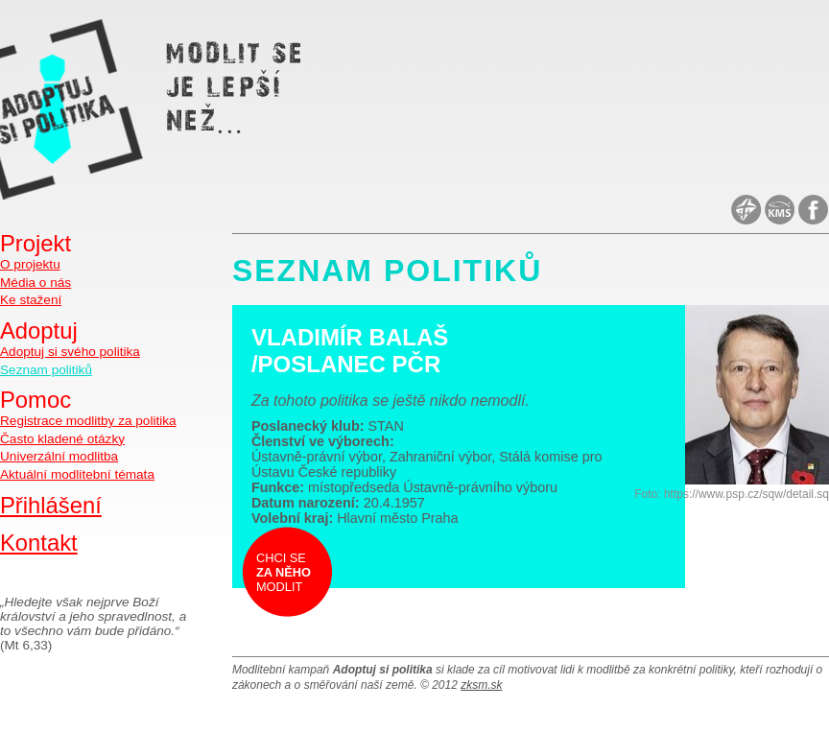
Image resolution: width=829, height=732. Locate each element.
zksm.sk (481, 685)
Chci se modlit (283, 572)
